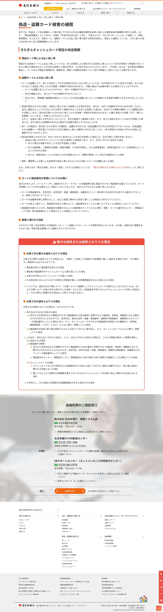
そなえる (22, 526)
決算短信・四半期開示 (69, 555)
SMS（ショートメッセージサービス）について (75, 591)
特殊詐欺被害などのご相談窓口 (112, 588)
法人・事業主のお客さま (76, 8)
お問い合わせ (88, 3)
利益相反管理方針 (107, 585)
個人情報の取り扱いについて (111, 582)
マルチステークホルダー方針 (69, 594)
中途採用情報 (109, 543)
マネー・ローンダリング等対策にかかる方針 (74, 582)
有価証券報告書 (67, 552)
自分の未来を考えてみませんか (31, 510)
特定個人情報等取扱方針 (27, 585)
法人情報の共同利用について (111, 591)
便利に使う (22, 528)
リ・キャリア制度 (110, 546)
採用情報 (137, 8)
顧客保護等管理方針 (66, 585)
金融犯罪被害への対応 (34, 17)
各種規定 (105, 578)
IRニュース (65, 540)
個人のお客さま (53, 8)
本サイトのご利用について (66, 606)
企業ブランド (109, 523)
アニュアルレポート (68, 566)
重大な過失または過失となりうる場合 (112, 167)
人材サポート (66, 531)
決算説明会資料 (67, 564)
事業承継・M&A (67, 528)
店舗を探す (70, 491)
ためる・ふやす (24, 520)
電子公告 (65, 543)
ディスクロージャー (68, 558)
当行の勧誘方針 (24, 578)
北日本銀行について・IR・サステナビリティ (109, 8)
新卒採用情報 (109, 540)
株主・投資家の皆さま (70, 536)
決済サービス (66, 523)
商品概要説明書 (65, 578)
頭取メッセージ (110, 520)
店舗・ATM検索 (103, 3)
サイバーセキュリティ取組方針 (29, 594)
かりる (21, 523)
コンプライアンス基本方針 (27, 582)
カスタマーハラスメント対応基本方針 (114, 594)
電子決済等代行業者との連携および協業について (35, 591)
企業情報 (108, 526)
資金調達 (65, 520)
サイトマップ (117, 3)
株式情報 (65, 546)
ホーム (23, 17)
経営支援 (65, 526)
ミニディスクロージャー (70, 561)
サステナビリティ (110, 528)
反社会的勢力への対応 (26, 588)
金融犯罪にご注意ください (69, 588)
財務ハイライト (67, 549)
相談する (22, 531)
